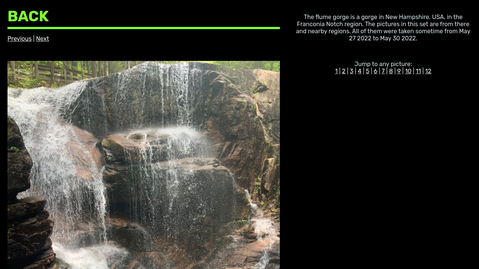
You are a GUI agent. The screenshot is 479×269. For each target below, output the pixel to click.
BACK (28, 16)
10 (408, 71)
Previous (19, 38)
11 (418, 71)
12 (428, 71)
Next (42, 38)
